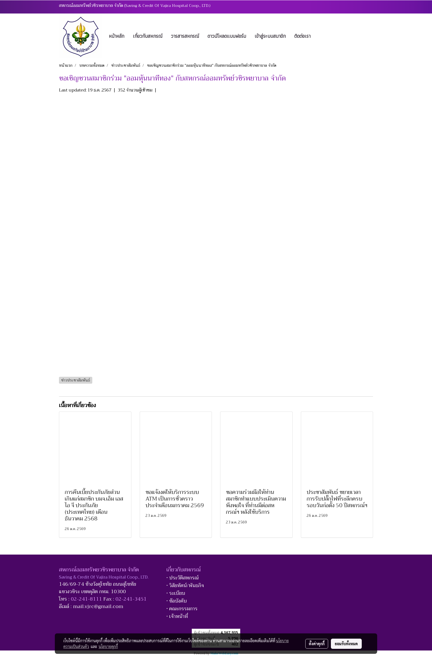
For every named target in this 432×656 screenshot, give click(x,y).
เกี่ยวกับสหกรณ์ (147, 36)
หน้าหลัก (116, 36)
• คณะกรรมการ (182, 608)
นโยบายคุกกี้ (108, 646)
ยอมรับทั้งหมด (346, 643)
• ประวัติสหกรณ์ (182, 577)
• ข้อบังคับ (176, 600)
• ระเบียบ (175, 593)
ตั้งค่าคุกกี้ (317, 643)
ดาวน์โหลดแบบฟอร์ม (226, 36)
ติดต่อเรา (302, 36)
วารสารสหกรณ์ (185, 36)
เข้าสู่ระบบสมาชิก (270, 36)
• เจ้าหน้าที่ (177, 616)
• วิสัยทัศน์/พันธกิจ (185, 585)
